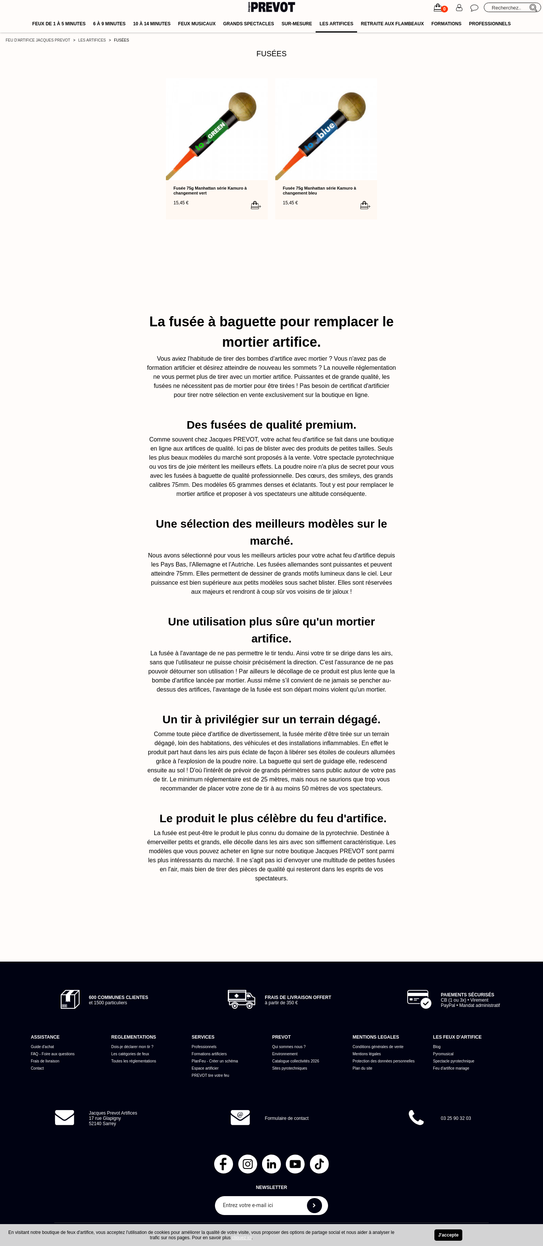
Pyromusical (443, 1054)
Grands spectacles (248, 23)
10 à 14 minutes (151, 23)
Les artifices (336, 23)
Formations (446, 23)
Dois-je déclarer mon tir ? (132, 1047)
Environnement (285, 1054)
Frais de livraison (45, 1061)
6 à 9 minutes (109, 23)
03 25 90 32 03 (456, 1118)
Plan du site (362, 1068)
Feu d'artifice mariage (451, 1068)
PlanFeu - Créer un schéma (215, 1061)
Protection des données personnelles (384, 1061)
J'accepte (448, 1235)
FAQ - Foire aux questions (53, 1054)
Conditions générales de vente (378, 1047)
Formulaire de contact (286, 1118)
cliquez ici (242, 1237)
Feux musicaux (196, 23)
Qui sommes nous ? (289, 1047)
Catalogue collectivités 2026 (295, 1061)
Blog (436, 1047)
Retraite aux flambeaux (392, 23)
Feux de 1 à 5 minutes (59, 23)
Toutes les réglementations (133, 1061)
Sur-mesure (297, 23)
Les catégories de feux (130, 1054)
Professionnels (490, 23)
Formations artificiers (209, 1054)
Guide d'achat (42, 1047)
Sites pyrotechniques (289, 1068)
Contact (37, 1068)
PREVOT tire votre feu (210, 1075)
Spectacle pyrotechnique (453, 1061)
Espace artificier (205, 1068)
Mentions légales (367, 1054)
